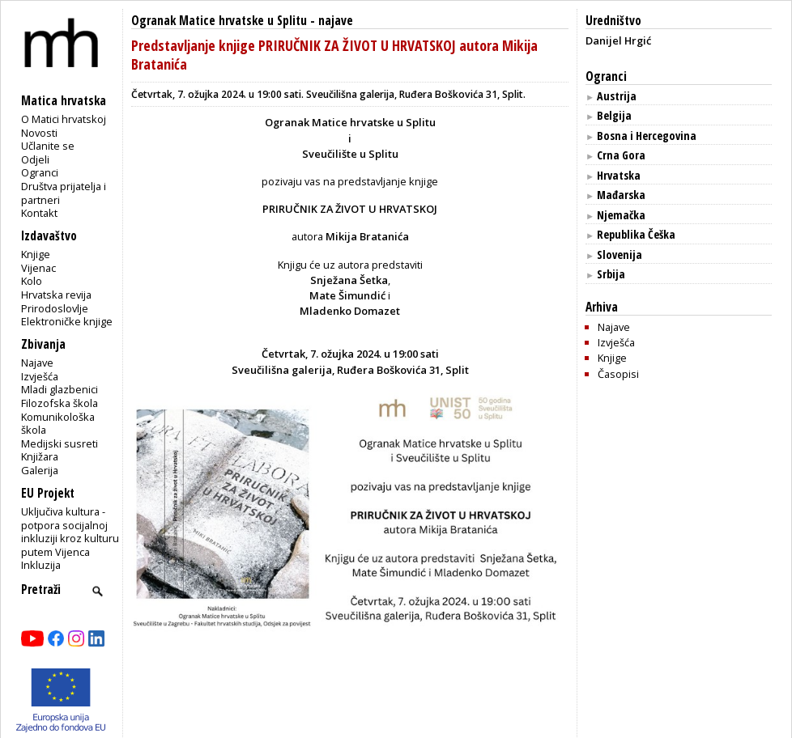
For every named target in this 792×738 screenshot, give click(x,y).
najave (335, 20)
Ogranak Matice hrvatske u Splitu (219, 20)
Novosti (39, 132)
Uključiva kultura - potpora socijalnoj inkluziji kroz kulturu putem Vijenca (70, 531)
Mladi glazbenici (59, 389)
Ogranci (39, 172)
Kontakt (39, 213)
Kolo (31, 281)
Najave (37, 362)
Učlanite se (48, 145)
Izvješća (39, 376)
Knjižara (39, 456)
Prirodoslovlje (54, 308)
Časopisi (618, 374)
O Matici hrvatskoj (63, 119)
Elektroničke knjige (67, 321)
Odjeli (35, 159)
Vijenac (38, 268)
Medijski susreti (59, 443)
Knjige (35, 254)
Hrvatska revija (56, 294)
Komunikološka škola (58, 423)
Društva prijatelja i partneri (63, 193)
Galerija (39, 470)
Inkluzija (41, 565)
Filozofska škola (59, 403)
